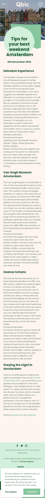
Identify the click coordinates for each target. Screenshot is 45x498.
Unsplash (31, 415)
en (5, 4)
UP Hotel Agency (27, 462)
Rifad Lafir (17, 415)
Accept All (31, 491)
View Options (11, 492)
